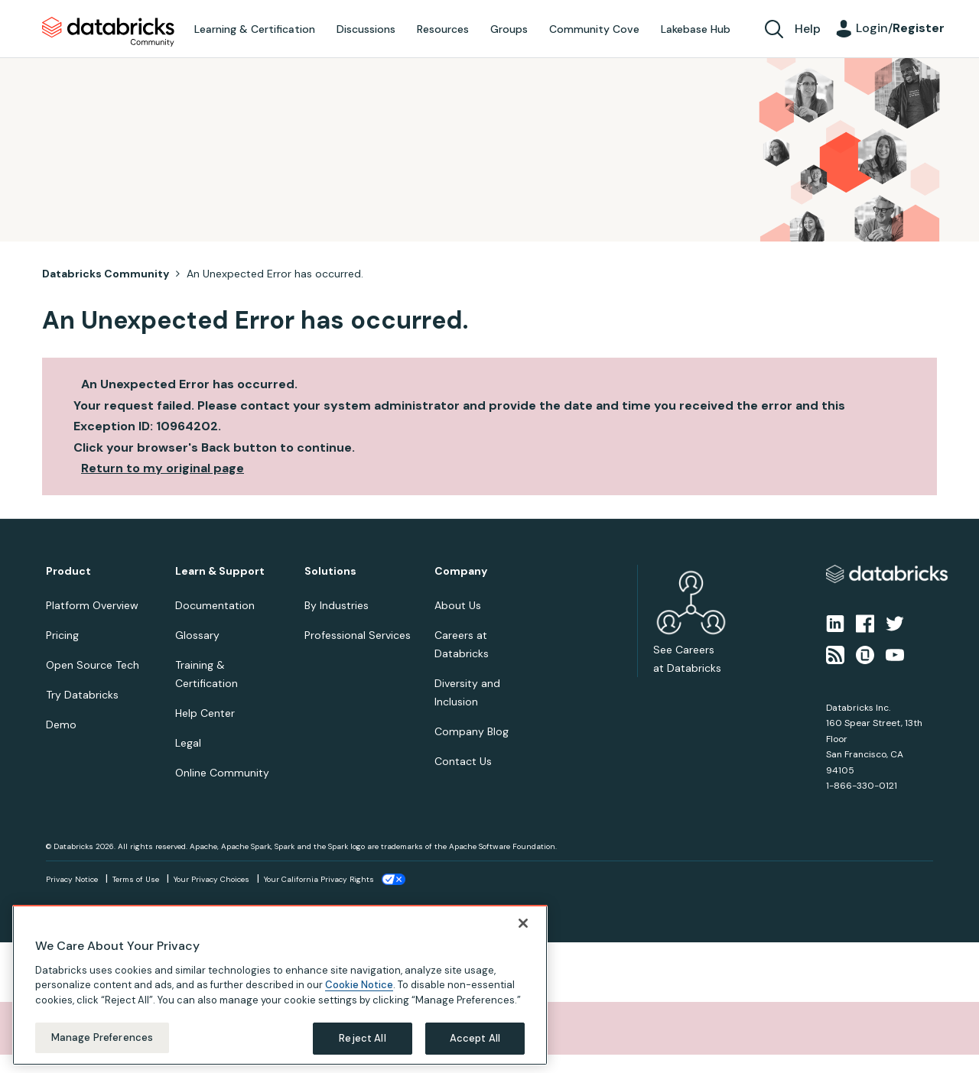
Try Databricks (82, 695)
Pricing (62, 635)
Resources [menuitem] (443, 29)
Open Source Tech (92, 665)
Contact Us (463, 761)
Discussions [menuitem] (366, 29)
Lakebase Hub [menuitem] (695, 29)
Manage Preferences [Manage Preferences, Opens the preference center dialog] (102, 1037)
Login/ (900, 28)
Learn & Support (220, 571)
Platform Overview (92, 605)
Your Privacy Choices (211, 879)
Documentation (215, 605)
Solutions (330, 571)
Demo (61, 724)
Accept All (475, 1038)
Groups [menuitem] (509, 29)
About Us (457, 605)
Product (68, 571)
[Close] (523, 923)
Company (460, 571)
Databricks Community (108, 32)
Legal (188, 743)
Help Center (205, 713)
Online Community (222, 773)
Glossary (197, 635)
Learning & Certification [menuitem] (254, 29)
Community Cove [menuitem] (594, 29)
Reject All (362, 1038)
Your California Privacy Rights (319, 879)
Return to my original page (162, 468)
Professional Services (357, 635)
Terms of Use (135, 879)
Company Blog (471, 731)
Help (808, 29)
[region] (280, 985)
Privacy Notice (72, 879)
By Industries (336, 605)
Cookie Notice (359, 984)
